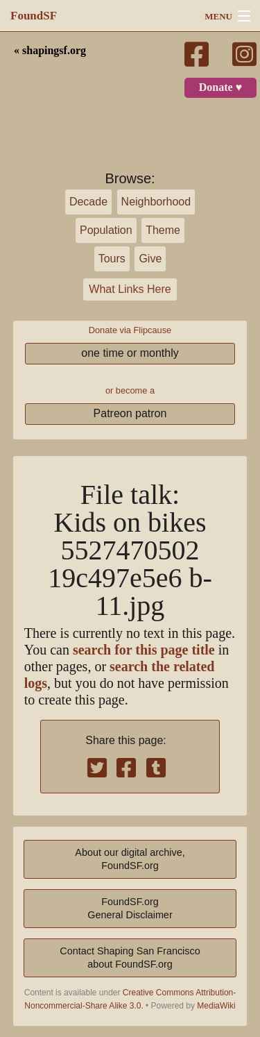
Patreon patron (130, 413)
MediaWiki (216, 1006)
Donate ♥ (220, 87)
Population (106, 230)
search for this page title (144, 650)
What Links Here (130, 289)
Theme (163, 230)
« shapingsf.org (50, 50)
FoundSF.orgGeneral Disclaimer (129, 908)
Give (150, 258)
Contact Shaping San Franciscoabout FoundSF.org (130, 957)
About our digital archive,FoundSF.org (129, 859)
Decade (88, 202)
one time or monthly (130, 353)
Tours (111, 258)
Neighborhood (156, 202)
